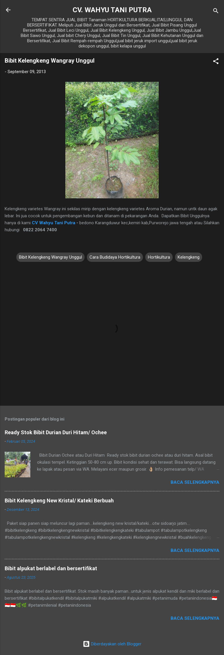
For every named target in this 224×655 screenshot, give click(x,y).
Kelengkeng (189, 257)
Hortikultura (159, 257)
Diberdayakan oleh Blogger (112, 644)
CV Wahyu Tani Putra (53, 222)
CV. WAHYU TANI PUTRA (112, 10)
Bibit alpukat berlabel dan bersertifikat (51, 568)
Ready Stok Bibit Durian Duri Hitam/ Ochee (56, 432)
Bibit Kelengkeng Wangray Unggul (50, 257)
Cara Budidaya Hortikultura (115, 257)
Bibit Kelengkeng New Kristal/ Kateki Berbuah (59, 500)
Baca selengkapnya (195, 482)
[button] (215, 62)
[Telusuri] (215, 12)
